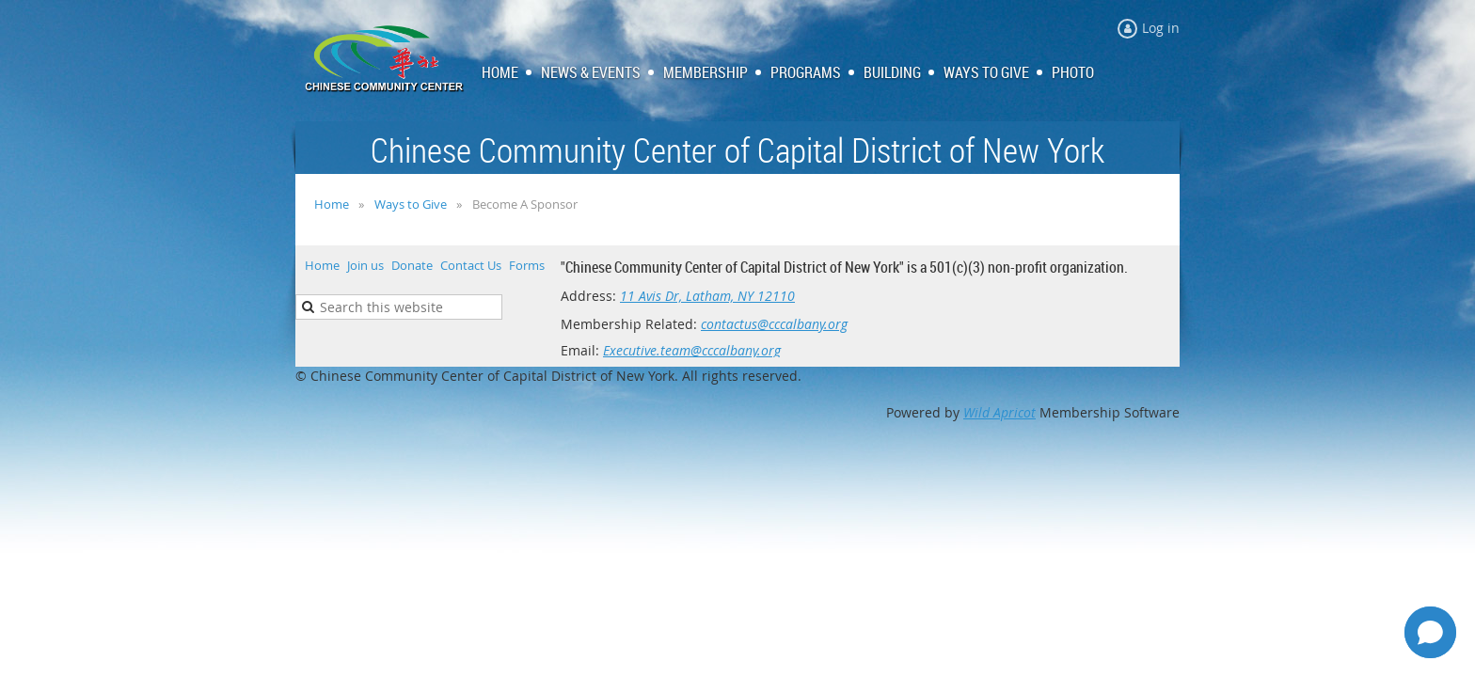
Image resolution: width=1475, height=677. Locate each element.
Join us (365, 265)
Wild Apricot (999, 412)
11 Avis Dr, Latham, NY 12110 (707, 296)
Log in (1161, 28)
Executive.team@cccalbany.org (692, 350)
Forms (527, 265)
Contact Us (470, 265)
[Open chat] (1430, 632)
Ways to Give (410, 204)
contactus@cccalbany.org (774, 324)
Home (331, 204)
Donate (412, 265)
